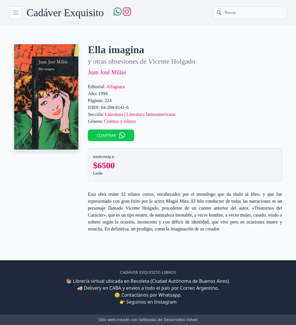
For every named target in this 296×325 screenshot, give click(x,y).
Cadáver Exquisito (65, 13)
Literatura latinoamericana (150, 114)
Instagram (165, 302)
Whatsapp (169, 295)
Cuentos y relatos (120, 121)
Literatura (114, 114)
